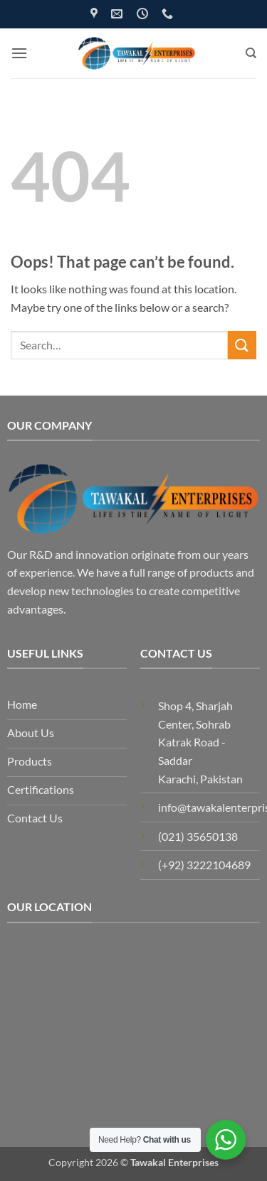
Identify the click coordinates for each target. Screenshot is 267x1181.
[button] (19, 53)
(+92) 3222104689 (204, 864)
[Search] (251, 53)
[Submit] (242, 345)
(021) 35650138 (198, 836)
